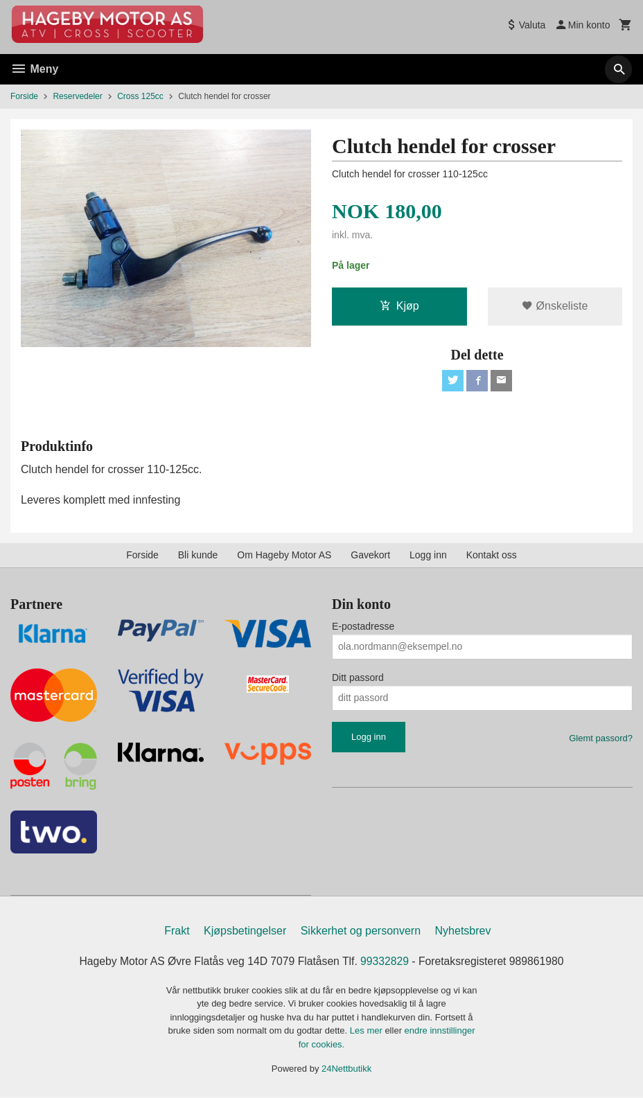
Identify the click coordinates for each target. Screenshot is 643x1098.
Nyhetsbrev (463, 932)
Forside (24, 96)
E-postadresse (363, 626)
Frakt (176, 932)
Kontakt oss (491, 555)
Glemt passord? (601, 739)
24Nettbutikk (346, 1070)
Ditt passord (358, 678)
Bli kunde (198, 555)
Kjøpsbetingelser (245, 932)
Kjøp (399, 306)
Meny (34, 69)
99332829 (385, 962)
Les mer (367, 1032)
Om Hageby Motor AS (284, 555)
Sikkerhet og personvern (361, 932)
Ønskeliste (555, 306)
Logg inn (428, 555)
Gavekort (370, 555)
